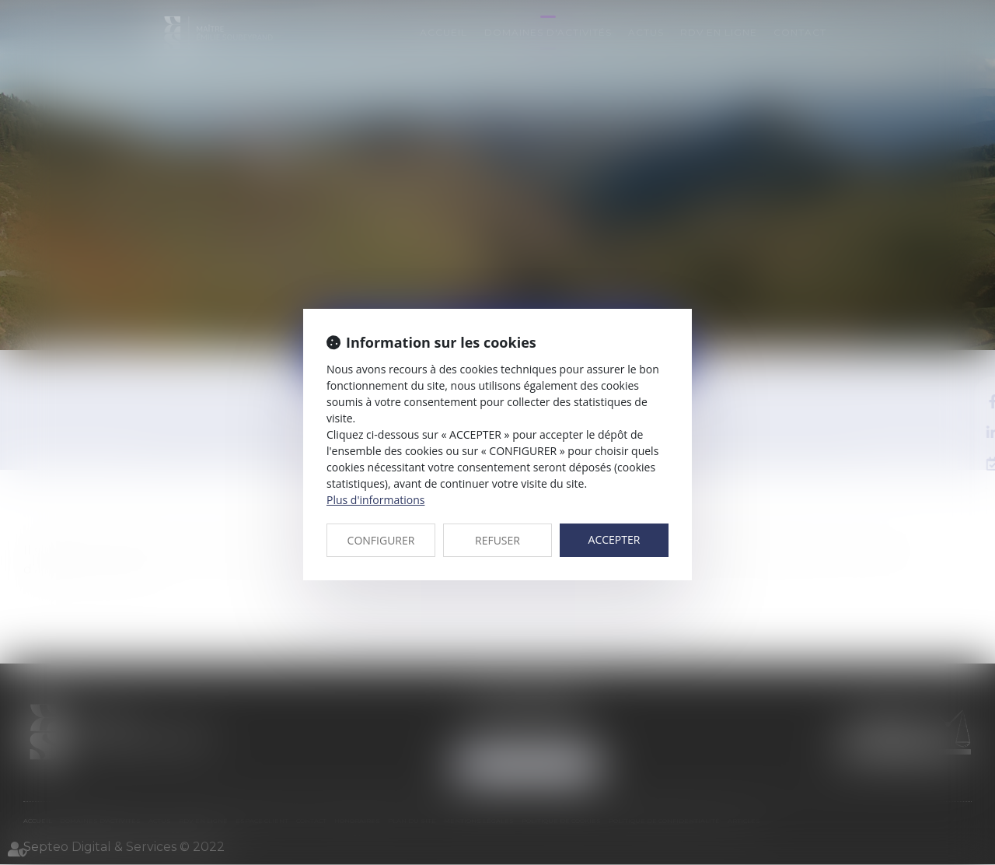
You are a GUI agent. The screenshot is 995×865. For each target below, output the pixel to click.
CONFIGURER (381, 540)
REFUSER (497, 540)
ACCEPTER (614, 539)
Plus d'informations (375, 499)
